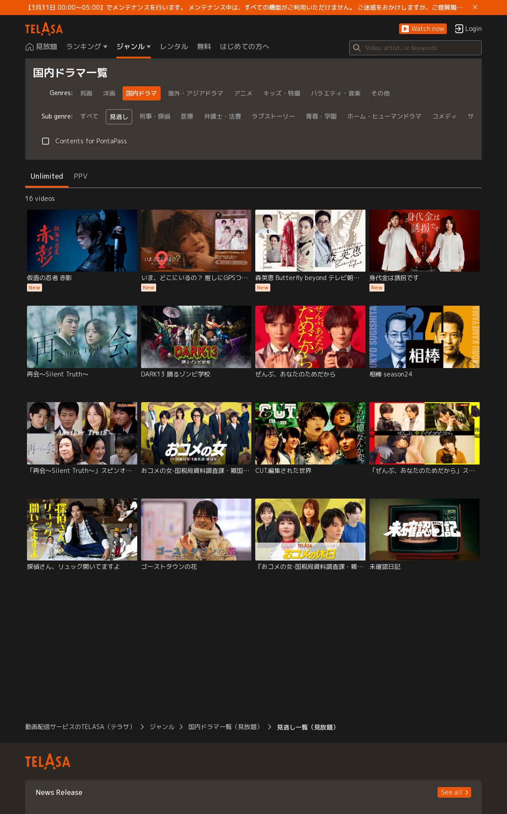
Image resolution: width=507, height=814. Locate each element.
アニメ (243, 93)
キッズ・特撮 (281, 93)
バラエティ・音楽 (336, 93)
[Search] (415, 47)
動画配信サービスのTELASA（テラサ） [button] (80, 726)
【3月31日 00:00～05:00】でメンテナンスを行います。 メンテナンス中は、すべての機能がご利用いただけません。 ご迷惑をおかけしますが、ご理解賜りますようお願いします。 (247, 8)
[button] (423, 29)
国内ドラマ (141, 93)
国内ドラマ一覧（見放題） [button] (225, 726)
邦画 (86, 93)
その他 (380, 93)
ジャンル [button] (162, 726)
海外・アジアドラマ (195, 93)
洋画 (109, 93)
